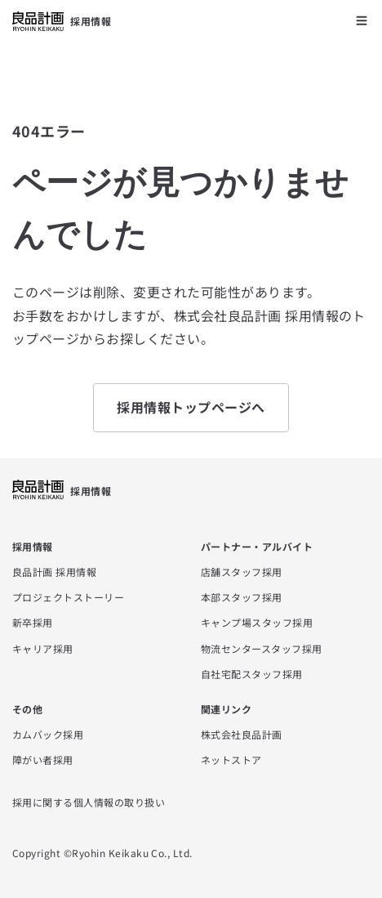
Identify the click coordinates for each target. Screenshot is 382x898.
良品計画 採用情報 (54, 572)
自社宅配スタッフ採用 (252, 674)
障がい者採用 (42, 759)
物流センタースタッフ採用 (261, 648)
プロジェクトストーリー (68, 597)
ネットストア (231, 759)
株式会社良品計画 (241, 734)
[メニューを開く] (361, 20)
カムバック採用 (47, 734)
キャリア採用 (42, 648)
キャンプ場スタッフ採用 (257, 622)
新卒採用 (32, 622)
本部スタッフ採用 (241, 597)
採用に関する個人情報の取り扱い (88, 802)
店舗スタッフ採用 (241, 572)
